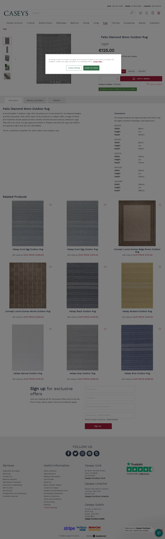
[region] (83, 64)
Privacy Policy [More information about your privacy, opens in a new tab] (97, 61)
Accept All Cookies (91, 68)
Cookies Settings (74, 68)
